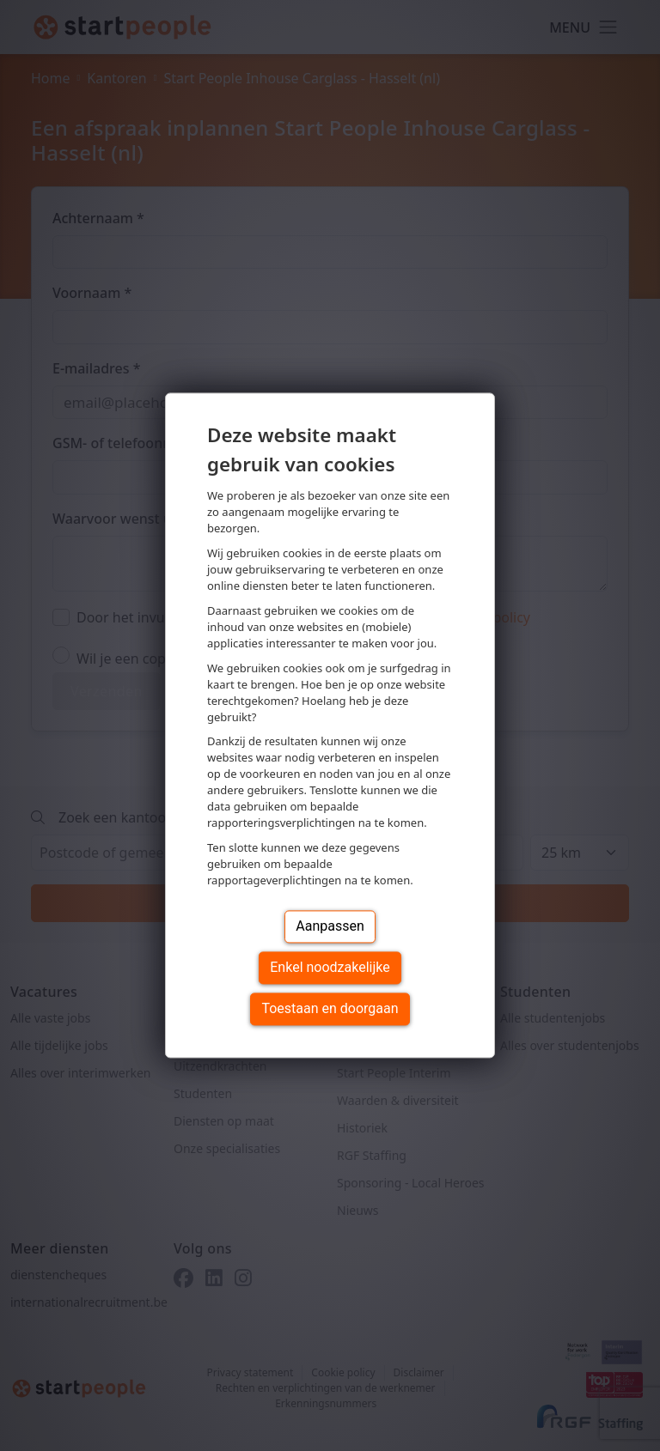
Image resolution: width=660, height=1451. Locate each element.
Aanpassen (330, 927)
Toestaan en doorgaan (329, 1009)
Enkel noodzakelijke (329, 968)
